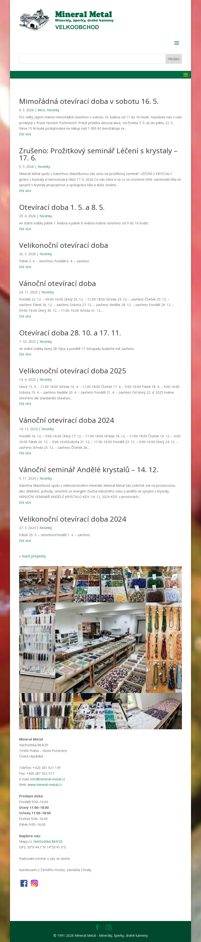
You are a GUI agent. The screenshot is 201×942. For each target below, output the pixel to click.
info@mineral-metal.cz (47, 779)
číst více (25, 134)
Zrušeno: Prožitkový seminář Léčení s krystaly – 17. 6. (98, 154)
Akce (41, 110)
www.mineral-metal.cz (45, 784)
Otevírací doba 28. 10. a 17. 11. (70, 333)
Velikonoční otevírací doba (63, 245)
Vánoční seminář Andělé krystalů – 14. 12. (88, 469)
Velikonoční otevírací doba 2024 (72, 519)
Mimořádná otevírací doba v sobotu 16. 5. (89, 101)
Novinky (53, 110)
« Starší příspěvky (32, 556)
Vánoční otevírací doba (57, 283)
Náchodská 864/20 (47, 841)
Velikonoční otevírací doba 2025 (72, 371)
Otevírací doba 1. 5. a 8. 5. (62, 207)
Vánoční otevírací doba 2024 (66, 420)
